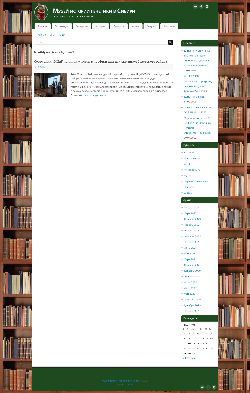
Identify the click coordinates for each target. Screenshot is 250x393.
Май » (194, 357)
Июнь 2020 (190, 288)
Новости (189, 187)
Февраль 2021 (192, 265)
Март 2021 (190, 259)
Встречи (189, 152)
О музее (151, 26)
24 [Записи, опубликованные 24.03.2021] (193, 348)
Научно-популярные (196, 181)
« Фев (186, 357)
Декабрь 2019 (192, 305)
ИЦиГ (187, 164)
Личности (118, 26)
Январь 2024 (191, 207)
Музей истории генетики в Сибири (94, 11)
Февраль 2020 (192, 299)
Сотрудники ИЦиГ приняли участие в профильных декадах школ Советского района (100, 61)
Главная (42, 26)
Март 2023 (190, 213)
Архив (135, 26)
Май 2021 (189, 253)
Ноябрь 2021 (192, 242)
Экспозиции (61, 26)
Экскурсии (82, 26)
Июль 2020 (190, 282)
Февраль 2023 (192, 219)
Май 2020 (189, 293)
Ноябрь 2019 (192, 311)
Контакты (169, 26)
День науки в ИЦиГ (195, 96)
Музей (188, 175)
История (101, 26)
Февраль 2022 (192, 236)
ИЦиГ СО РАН (125, 384)
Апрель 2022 (191, 230)
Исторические (192, 158)
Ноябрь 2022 (192, 224)
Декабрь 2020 (192, 270)
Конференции (192, 169)
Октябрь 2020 (192, 276)
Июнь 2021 (190, 247)
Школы (188, 192)
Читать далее (95, 95)
